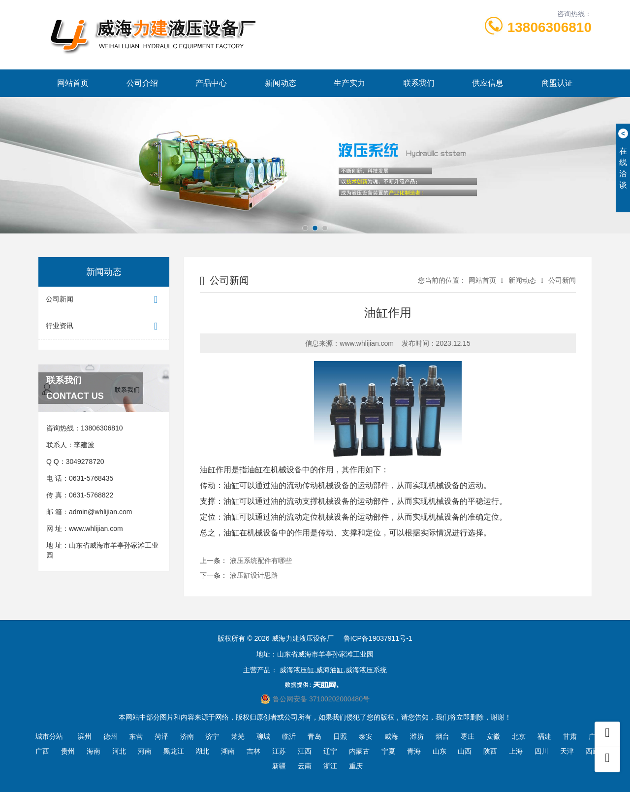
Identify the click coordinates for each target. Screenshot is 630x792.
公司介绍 (142, 83)
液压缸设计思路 (254, 575)
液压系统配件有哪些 (261, 560)
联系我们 (419, 83)
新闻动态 (280, 83)
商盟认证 (557, 83)
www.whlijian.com (96, 528)
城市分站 (49, 736)
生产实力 (349, 83)
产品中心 (211, 83)
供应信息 (488, 83)
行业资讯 (104, 326)
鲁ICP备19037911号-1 (378, 638)
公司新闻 (104, 299)
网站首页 (73, 83)
